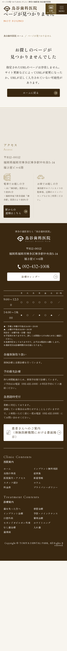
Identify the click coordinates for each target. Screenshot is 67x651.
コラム (37, 482)
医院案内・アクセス (15, 478)
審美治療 (38, 518)
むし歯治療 (10, 527)
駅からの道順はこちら (13, 211)
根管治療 (38, 509)
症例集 (37, 473)
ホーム (7, 468)
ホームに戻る (31, 93)
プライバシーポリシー (46, 487)
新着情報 (38, 478)
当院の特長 (10, 473)
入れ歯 (37, 527)
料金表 (7, 487)
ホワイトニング (42, 523)
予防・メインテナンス (46, 513)
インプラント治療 (13, 513)
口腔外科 (8, 518)
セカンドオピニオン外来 (17, 523)
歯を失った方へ (12, 509)
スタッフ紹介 (11, 482)
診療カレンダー (31, 276)
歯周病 (7, 532)
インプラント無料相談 (46, 468)
